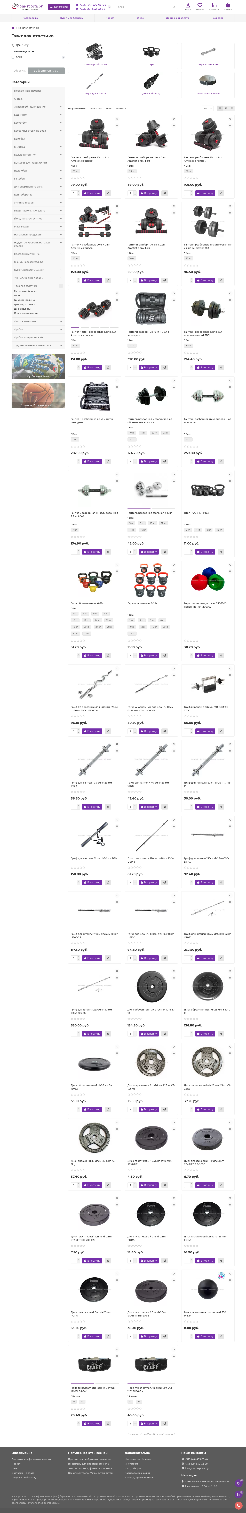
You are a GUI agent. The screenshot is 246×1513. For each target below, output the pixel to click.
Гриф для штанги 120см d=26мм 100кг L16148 (151, 860)
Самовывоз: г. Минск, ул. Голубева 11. (207, 1481)
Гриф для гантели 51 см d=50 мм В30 (94, 858)
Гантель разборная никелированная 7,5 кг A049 (94, 514)
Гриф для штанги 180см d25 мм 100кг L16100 (151, 935)
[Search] (147, 7)
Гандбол (38, 178)
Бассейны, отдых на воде (38, 130)
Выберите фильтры (46, 70)
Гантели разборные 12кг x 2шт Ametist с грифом (147, 159)
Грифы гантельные (25, 300)
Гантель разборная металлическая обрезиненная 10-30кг (150, 421)
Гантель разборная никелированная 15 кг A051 (207, 421)
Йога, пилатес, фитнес (38, 218)
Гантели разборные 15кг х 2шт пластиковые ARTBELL (203, 333)
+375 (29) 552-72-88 (90, 9)
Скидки (18, 98)
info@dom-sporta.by (197, 1468)
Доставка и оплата (177, 17)
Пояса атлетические (26, 313)
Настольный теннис (38, 254)
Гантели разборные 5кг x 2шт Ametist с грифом (146, 246)
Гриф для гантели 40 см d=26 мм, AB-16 (207, 784)
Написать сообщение (138, 1459)
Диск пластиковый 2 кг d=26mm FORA (148, 1238)
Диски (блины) (22, 308)
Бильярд (38, 146)
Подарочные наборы (27, 90)
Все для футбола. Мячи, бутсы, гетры (90, 1473)
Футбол (38, 329)
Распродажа (30, 17)
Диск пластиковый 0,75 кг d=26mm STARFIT (150, 1162)
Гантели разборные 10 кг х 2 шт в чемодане (149, 333)
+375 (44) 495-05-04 (90, 5)
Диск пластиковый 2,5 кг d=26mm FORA (205, 1238)
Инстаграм (131, 1463)
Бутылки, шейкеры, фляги (30, 162)
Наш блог (217, 17)
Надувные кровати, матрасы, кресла (38, 244)
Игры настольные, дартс (38, 210)
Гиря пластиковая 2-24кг (143, 603)
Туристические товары (38, 278)
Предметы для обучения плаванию (89, 1459)
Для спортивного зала (38, 186)
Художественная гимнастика (38, 345)
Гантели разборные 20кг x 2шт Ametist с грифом (90, 246)
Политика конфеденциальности (31, 1459)
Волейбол (38, 170)
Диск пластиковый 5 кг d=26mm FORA (91, 1314)
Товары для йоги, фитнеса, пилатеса (90, 1468)
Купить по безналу (71, 17)
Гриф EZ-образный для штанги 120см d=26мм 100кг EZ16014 (94, 709)
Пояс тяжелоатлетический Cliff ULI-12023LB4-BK (93, 1389)
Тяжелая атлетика (38, 286)
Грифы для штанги (24, 304)
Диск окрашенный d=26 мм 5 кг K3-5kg (93, 1162)
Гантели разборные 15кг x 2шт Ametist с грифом (203, 159)
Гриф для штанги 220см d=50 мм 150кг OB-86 (91, 1011)
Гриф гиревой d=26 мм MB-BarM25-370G (206, 709)
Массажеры (38, 226)
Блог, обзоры (133, 1468)
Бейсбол (19, 138)
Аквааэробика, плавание (38, 106)
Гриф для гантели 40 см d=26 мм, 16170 (148, 784)
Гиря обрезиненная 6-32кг (88, 603)
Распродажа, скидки (137, 1473)
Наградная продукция (38, 234)
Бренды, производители (139, 1477)
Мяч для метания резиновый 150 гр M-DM (206, 1314)
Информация (22, 1453)
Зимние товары (38, 202)
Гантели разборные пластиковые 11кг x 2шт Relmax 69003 (208, 246)
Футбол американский (28, 337)
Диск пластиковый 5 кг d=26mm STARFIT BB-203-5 (148, 1314)
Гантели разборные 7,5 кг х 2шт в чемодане (92, 421)
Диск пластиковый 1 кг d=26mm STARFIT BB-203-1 (204, 1162)
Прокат (110, 17)
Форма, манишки (38, 321)
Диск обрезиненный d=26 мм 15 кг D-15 (207, 1011)
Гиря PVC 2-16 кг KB (196, 512)
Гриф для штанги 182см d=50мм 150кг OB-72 (207, 935)
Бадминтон (38, 114)
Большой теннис (38, 154)
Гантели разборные (25, 291)
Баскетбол (38, 122)
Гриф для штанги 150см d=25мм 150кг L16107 (207, 860)
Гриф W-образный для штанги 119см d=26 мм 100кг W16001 (150, 709)
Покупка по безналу (24, 1477)
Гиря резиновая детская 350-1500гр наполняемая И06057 (206, 605)
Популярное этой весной (88, 1453)
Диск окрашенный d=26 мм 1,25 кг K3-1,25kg (151, 1087)
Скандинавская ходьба (28, 262)
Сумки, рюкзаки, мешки (38, 270)
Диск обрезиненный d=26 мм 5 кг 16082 (92, 1087)
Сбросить (20, 70)
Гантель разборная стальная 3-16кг (150, 512)
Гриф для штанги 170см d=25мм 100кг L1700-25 (94, 935)
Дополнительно (137, 1453)
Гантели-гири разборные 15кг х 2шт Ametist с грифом (93, 333)
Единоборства (38, 194)
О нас (140, 17)
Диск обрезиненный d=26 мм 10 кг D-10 (151, 1011)
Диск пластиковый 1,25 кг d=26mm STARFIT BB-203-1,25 (92, 1238)
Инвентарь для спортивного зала (88, 1463)
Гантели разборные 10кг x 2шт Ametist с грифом (90, 159)
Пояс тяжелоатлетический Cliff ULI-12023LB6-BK (150, 1389)
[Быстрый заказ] (108, 193)
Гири (17, 295)
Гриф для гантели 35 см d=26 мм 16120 (91, 784)
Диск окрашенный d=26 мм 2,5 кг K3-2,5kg (207, 1087)
